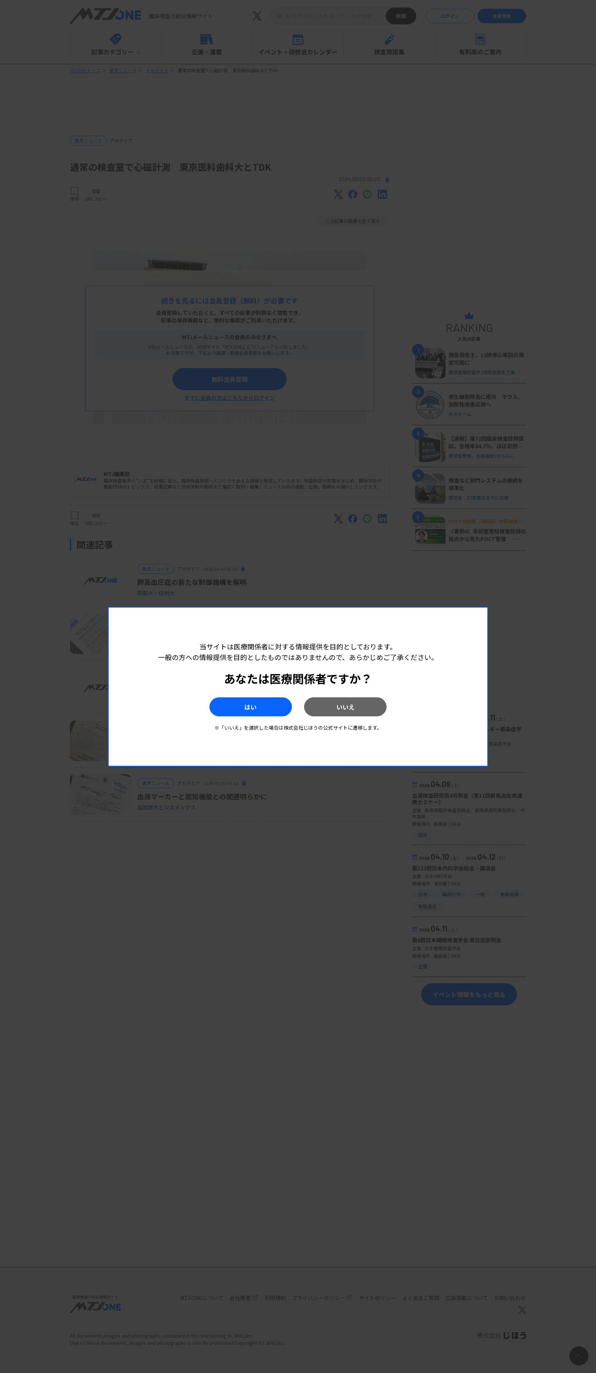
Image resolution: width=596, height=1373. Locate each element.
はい (248, 706)
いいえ (348, 706)
